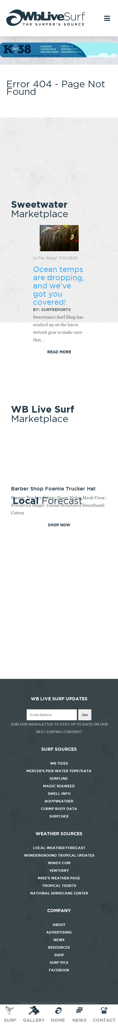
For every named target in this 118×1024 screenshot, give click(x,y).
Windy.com (59, 863)
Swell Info (59, 793)
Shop (59, 955)
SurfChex (59, 816)
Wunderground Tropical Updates (59, 855)
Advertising (59, 932)
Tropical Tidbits (59, 886)
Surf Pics (59, 962)
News (59, 940)
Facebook (59, 970)
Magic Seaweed (59, 786)
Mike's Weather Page (59, 878)
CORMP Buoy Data (59, 809)
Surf (10, 1014)
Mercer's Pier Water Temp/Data (59, 771)
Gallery (34, 1014)
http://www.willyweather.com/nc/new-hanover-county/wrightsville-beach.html (59, 676)
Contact (104, 1014)
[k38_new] (59, 55)
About (59, 925)
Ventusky (59, 870)
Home (58, 1014)
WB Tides (59, 763)
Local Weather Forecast (59, 848)
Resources (59, 947)
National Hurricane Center (59, 893)
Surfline (59, 778)
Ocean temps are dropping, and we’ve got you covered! (58, 285)
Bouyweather (59, 801)
